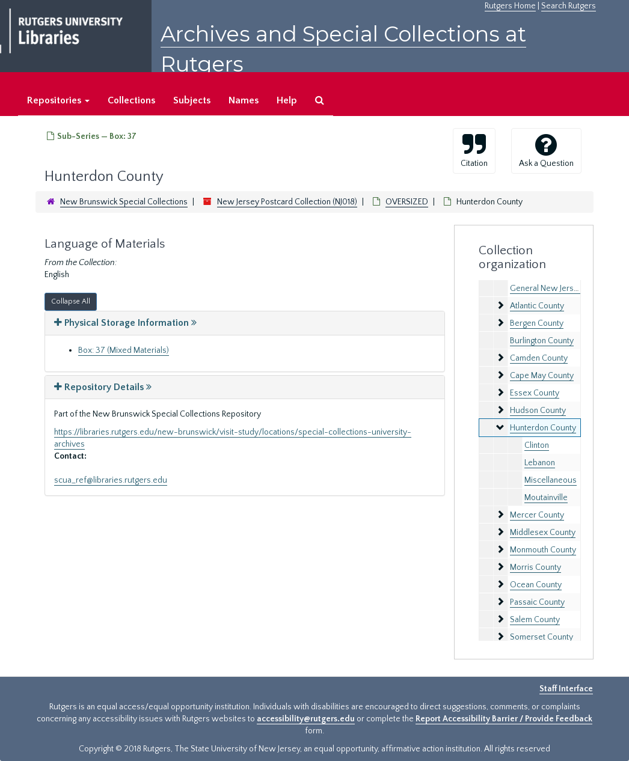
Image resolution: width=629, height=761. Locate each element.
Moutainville (546, 498)
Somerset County (541, 637)
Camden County (539, 358)
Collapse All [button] (70, 301)
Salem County (535, 620)
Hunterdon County (543, 428)
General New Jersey (546, 288)
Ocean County (536, 585)
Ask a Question (546, 150)
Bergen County (536, 323)
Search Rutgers (568, 6)
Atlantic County (537, 306)
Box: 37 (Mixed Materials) (123, 350)
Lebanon (539, 463)
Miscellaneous (550, 480)
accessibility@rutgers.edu (306, 719)
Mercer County (537, 515)
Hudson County (538, 410)
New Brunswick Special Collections (124, 202)
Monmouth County (543, 550)
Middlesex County (542, 532)
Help (287, 100)
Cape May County (542, 375)
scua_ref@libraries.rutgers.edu (110, 480)
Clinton (536, 445)
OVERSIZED (406, 202)
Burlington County (542, 341)
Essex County (534, 393)
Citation (474, 150)
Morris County (535, 567)
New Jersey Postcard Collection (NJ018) (287, 202)
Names (244, 100)
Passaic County (537, 602)
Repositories (58, 100)
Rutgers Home (510, 6)
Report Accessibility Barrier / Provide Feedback (504, 719)
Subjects (191, 100)
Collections (131, 100)
